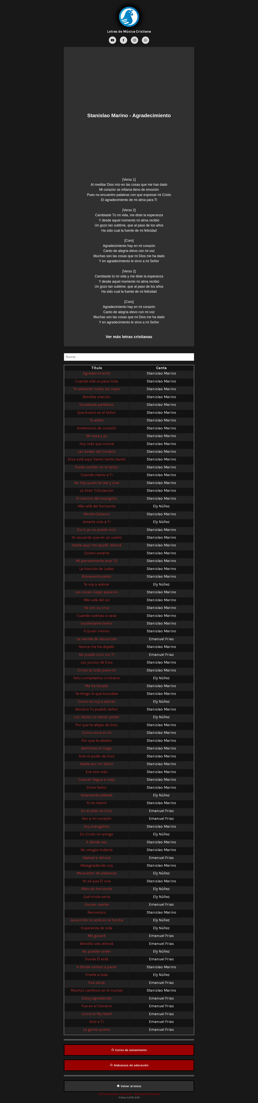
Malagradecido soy (96, 865)
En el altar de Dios (96, 811)
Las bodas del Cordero (97, 451)
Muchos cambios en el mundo (97, 990)
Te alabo (97, 420)
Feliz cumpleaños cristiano (96, 678)
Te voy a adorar (97, 584)
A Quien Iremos (97, 631)
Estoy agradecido (97, 998)
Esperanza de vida (96, 928)
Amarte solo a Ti (97, 522)
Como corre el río (97, 732)
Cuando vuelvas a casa (96, 615)
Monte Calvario (97, 514)
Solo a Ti (96, 1021)
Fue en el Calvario (96, 1006)
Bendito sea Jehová (96, 943)
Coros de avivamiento (129, 1050)
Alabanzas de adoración (129, 1065)
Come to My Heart (96, 1014)
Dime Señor (97, 787)
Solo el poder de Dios (97, 756)
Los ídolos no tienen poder (96, 717)
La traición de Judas (96, 568)
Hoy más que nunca (97, 444)
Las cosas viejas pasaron (96, 592)
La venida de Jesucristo (97, 639)
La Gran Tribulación (97, 490)
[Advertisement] (129, 81)
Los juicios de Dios (97, 662)
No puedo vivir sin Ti (96, 654)
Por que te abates (96, 740)
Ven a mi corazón (97, 818)
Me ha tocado (96, 686)
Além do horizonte (96, 889)
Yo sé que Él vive (97, 881)
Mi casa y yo (96, 436)
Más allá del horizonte (97, 506)
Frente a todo (96, 974)
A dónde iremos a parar (96, 967)
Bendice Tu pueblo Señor (96, 709)
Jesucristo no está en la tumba (96, 920)
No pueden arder (96, 951)
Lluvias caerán (96, 904)
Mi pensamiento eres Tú (96, 561)
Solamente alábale (97, 795)
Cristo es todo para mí (96, 670)
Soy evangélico (96, 826)
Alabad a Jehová (97, 857)
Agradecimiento (96, 373)
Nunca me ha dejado (96, 646)
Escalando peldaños (96, 404)
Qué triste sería (96, 896)
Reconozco (96, 912)
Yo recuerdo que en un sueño (97, 537)
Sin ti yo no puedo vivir (97, 529)
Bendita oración (96, 397)
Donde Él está (96, 959)
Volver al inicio (129, 1086)
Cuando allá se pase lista (96, 381)
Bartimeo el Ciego (96, 748)
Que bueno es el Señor (96, 412)
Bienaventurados (96, 576)
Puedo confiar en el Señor (96, 467)
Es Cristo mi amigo (96, 834)
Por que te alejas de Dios (96, 725)
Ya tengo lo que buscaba (96, 693)
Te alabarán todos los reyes (96, 389)
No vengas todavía (97, 850)
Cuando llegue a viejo (96, 779)
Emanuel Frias (161, 639)
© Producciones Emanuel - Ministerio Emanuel (129, 1094)
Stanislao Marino (107, 115)
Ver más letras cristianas (129, 336)
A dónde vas (96, 842)
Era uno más (97, 772)
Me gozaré (97, 935)
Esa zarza (96, 982)
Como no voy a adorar (97, 701)
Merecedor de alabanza (97, 873)
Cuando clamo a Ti (97, 475)
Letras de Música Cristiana (129, 31)
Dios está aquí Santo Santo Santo (97, 459)
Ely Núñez (161, 506)
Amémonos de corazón (96, 428)
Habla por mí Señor (96, 764)
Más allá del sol (97, 600)
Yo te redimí (96, 803)
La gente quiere (96, 1029)
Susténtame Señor (97, 623)
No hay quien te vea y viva (96, 483)
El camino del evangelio (96, 498)
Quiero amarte (96, 553)
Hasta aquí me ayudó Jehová (96, 545)
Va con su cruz (96, 607)
